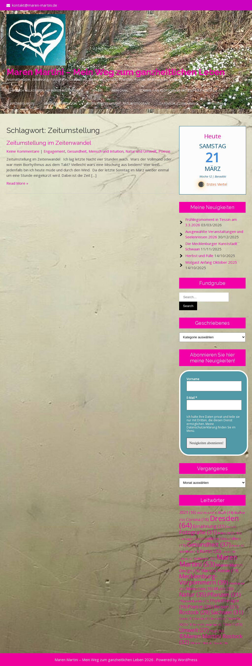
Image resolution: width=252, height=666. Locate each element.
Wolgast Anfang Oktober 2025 (211, 262)
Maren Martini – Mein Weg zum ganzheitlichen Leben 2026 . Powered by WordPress (126, 659)
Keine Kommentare (22, 151)
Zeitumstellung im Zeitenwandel (48, 143)
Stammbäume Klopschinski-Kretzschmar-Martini (176, 90)
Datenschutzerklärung (178, 103)
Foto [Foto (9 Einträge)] (231, 527)
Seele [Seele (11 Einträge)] (186, 619)
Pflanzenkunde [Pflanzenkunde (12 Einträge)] (194, 601)
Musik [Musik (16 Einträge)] (223, 588)
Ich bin (97, 90)
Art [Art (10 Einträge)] (212, 513)
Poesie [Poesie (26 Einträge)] (200, 606)
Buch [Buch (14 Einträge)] (226, 512)
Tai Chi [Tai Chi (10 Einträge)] (202, 618)
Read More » (17, 183)
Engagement (54, 151)
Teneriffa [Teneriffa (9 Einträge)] (218, 618)
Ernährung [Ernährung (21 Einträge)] (209, 526)
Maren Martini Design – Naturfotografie (118, 103)
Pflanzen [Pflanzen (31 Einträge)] (224, 594)
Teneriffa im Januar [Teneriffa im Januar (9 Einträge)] (207, 624)
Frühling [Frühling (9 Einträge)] (186, 539)
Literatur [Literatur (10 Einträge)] (188, 558)
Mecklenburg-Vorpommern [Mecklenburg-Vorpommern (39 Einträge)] (203, 579)
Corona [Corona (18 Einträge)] (197, 519)
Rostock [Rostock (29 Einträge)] (194, 612)
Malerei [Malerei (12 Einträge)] (207, 558)
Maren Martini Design (60, 103)
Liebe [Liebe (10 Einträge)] (228, 551)
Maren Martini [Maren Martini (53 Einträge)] (208, 560)
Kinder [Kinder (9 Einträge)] (238, 545)
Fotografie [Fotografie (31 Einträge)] (198, 532)
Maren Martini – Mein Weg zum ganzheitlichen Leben (115, 72)
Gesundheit (77, 151)
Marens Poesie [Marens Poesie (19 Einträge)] (219, 570)
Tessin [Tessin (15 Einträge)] (232, 624)
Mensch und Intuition (106, 151)
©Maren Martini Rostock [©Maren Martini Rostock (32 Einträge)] (211, 639)
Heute (212, 136)
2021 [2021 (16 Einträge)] (187, 512)
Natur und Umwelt (141, 151)
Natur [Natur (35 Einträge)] (192, 594)
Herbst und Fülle (199, 255)
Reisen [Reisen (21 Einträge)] (226, 606)
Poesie (164, 151)
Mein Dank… (121, 90)
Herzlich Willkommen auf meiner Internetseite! (46, 90)
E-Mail (192, 398)
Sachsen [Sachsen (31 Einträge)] (227, 612)
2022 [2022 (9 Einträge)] (201, 513)
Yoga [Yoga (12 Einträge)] (217, 631)
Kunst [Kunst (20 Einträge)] (210, 551)
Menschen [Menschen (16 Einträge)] (199, 588)
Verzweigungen (22, 103)
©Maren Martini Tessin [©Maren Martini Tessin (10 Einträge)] (208, 643)
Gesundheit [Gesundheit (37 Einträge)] (209, 544)
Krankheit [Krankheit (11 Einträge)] (189, 552)
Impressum (214, 103)
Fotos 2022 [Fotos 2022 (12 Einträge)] (229, 533)
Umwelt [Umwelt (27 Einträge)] (194, 630)
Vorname (193, 379)
